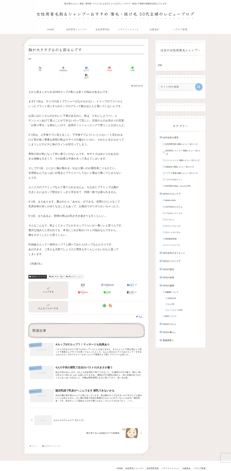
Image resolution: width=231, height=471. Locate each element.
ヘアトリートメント (169, 462)
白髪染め (186, 462)
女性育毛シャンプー (132, 462)
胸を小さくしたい (74, 269)
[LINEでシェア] (115, 69)
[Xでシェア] (37, 69)
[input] (178, 87)
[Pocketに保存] (96, 69)
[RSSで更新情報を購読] (110, 298)
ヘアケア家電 (199, 462)
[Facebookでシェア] (57, 69)
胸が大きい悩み (56, 269)
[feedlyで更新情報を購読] (104, 298)
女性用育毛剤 (150, 462)
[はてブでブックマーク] (76, 69)
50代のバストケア (37, 269)
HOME (117, 462)
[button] (135, 69)
